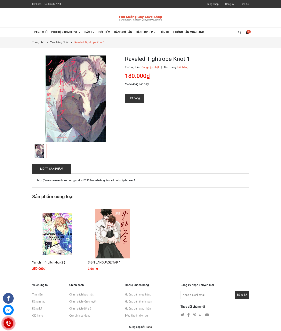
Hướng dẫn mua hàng (138, 294)
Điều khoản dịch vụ (136, 315)
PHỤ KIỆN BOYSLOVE (64, 32)
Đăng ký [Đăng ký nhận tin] (242, 294)
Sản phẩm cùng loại (53, 196)
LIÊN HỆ (165, 32)
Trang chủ (39, 32)
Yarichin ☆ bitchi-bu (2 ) (48, 262)
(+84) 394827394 (51, 4)
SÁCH (88, 32)
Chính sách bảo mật (81, 294)
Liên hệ (245, 4)
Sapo (149, 326)
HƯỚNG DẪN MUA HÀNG (188, 32)
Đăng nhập (212, 4)
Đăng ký (229, 4)
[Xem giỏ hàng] (247, 32)
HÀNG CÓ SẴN (123, 32)
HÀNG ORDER (144, 32)
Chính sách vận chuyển (83, 301)
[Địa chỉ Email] (215, 295)
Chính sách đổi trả (80, 308)
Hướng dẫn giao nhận (138, 308)
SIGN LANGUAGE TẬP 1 (104, 262)
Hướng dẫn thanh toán (138, 301)
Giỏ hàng (37, 315)
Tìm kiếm (38, 294)
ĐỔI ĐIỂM (104, 32)
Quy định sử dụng (80, 315)
